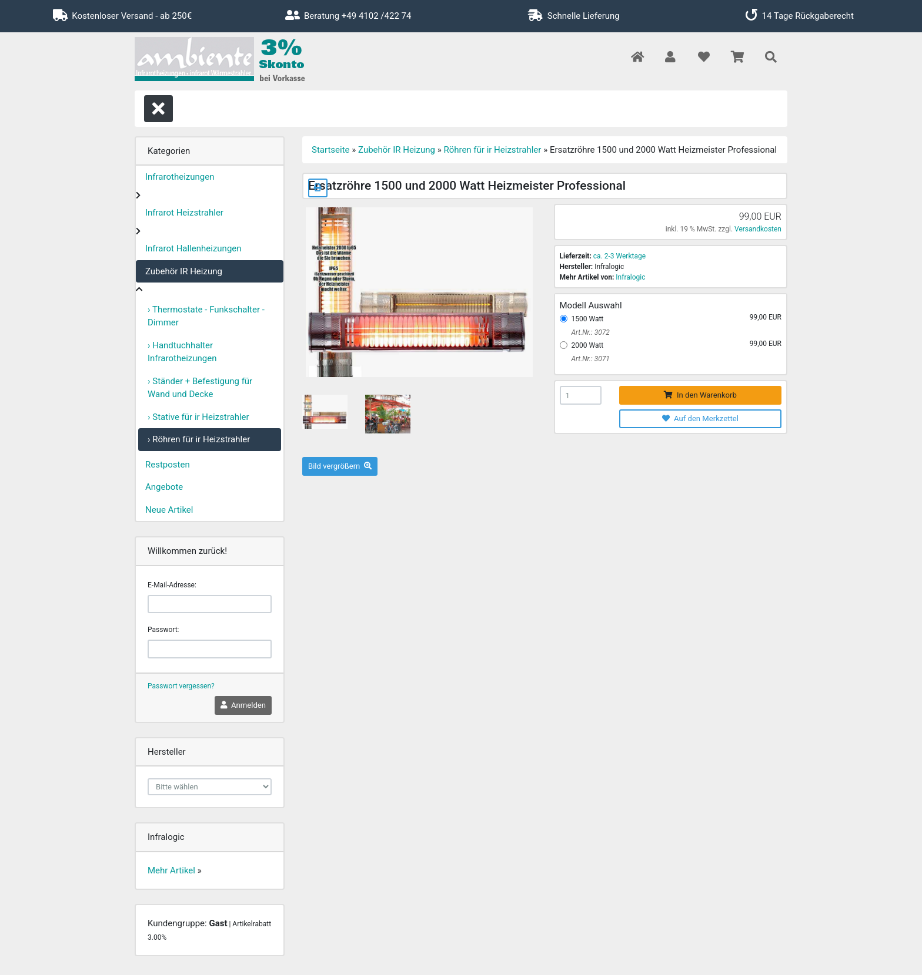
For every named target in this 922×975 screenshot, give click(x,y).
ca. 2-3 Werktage (619, 256)
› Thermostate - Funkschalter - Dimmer (206, 316)
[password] (210, 649)
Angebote (164, 487)
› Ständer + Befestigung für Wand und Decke (200, 388)
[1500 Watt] (563, 318)
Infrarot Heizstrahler (184, 212)
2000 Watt (588, 345)
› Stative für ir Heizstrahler (198, 417)
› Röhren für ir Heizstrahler (199, 439)
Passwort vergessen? (181, 686)
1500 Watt (588, 319)
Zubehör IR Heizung (183, 271)
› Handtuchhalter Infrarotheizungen (182, 352)
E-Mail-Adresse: (172, 585)
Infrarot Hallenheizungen (193, 248)
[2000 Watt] (563, 345)
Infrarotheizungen (179, 177)
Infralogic (630, 277)
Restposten (167, 464)
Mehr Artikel (171, 870)
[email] (210, 604)
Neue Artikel (169, 510)
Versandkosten (757, 229)
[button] (670, 57)
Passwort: (163, 630)
